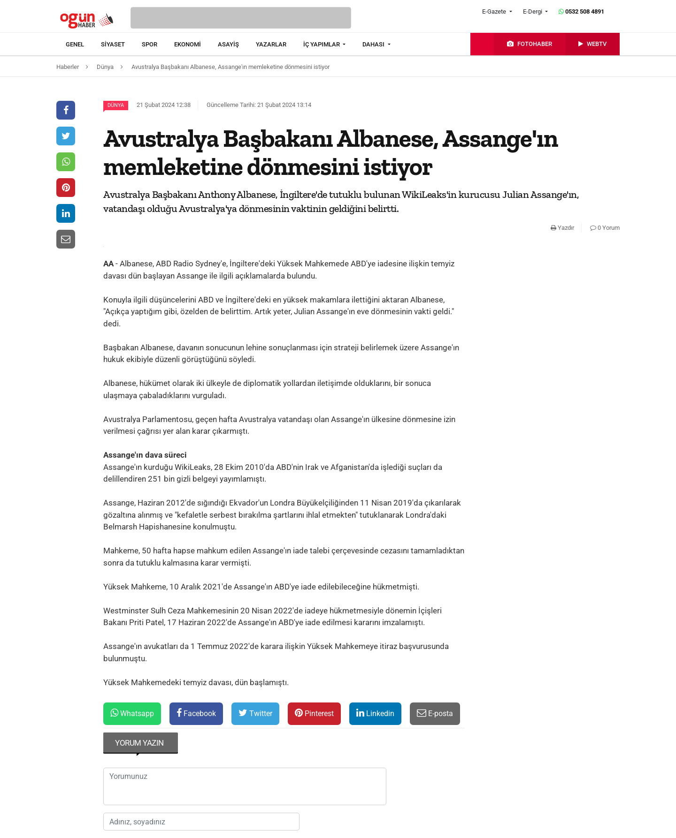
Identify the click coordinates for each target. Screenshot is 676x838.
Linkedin (375, 713)
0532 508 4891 (581, 11)
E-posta (435, 713)
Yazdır (562, 227)
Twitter (255, 713)
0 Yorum (605, 227)
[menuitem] (83, 44)
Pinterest (314, 713)
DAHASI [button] (374, 44)
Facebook (196, 713)
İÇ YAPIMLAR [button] (322, 44)
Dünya (116, 105)
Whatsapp (132, 713)
